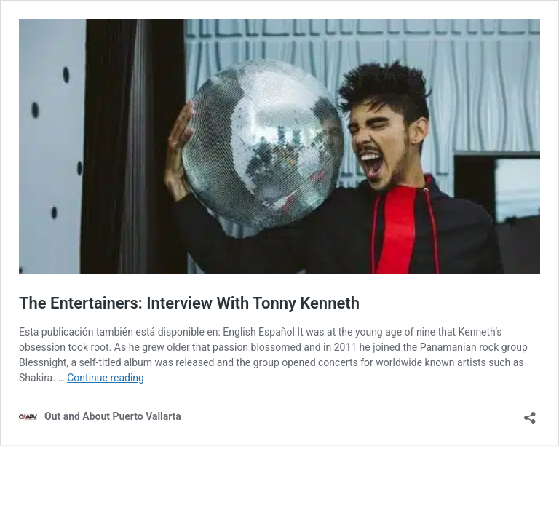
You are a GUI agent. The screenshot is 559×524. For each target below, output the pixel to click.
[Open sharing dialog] (530, 413)
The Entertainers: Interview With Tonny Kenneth (189, 303)
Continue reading (105, 378)
